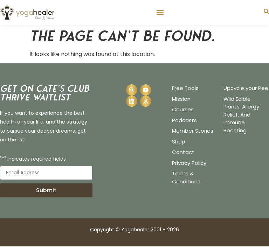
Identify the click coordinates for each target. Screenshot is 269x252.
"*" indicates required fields (33, 159)
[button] (160, 12)
